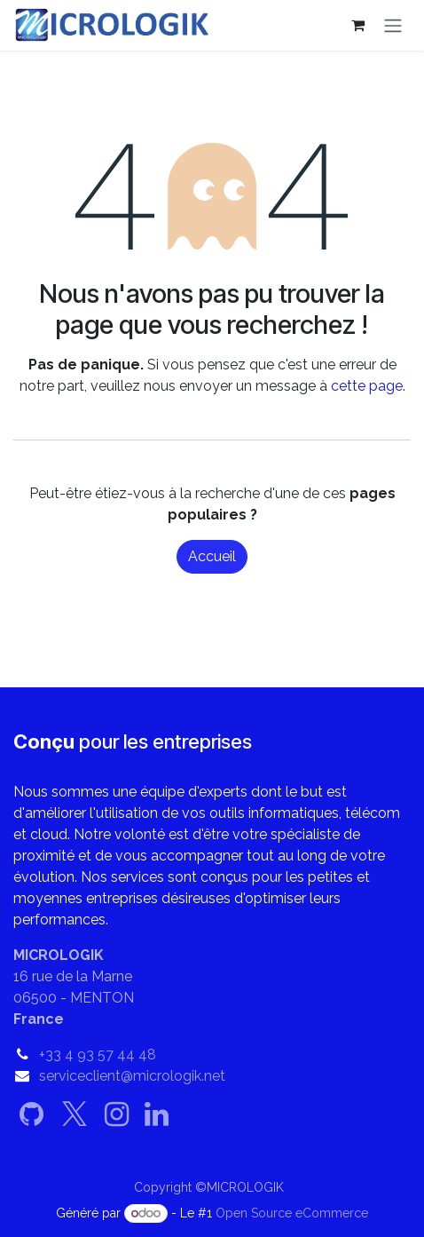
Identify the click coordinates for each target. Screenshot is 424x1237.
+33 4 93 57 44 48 (97, 1054)
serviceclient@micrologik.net (132, 1075)
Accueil (212, 556)
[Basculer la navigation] (393, 25)
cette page (367, 385)
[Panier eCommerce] (357, 25)
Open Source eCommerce (292, 1213)
